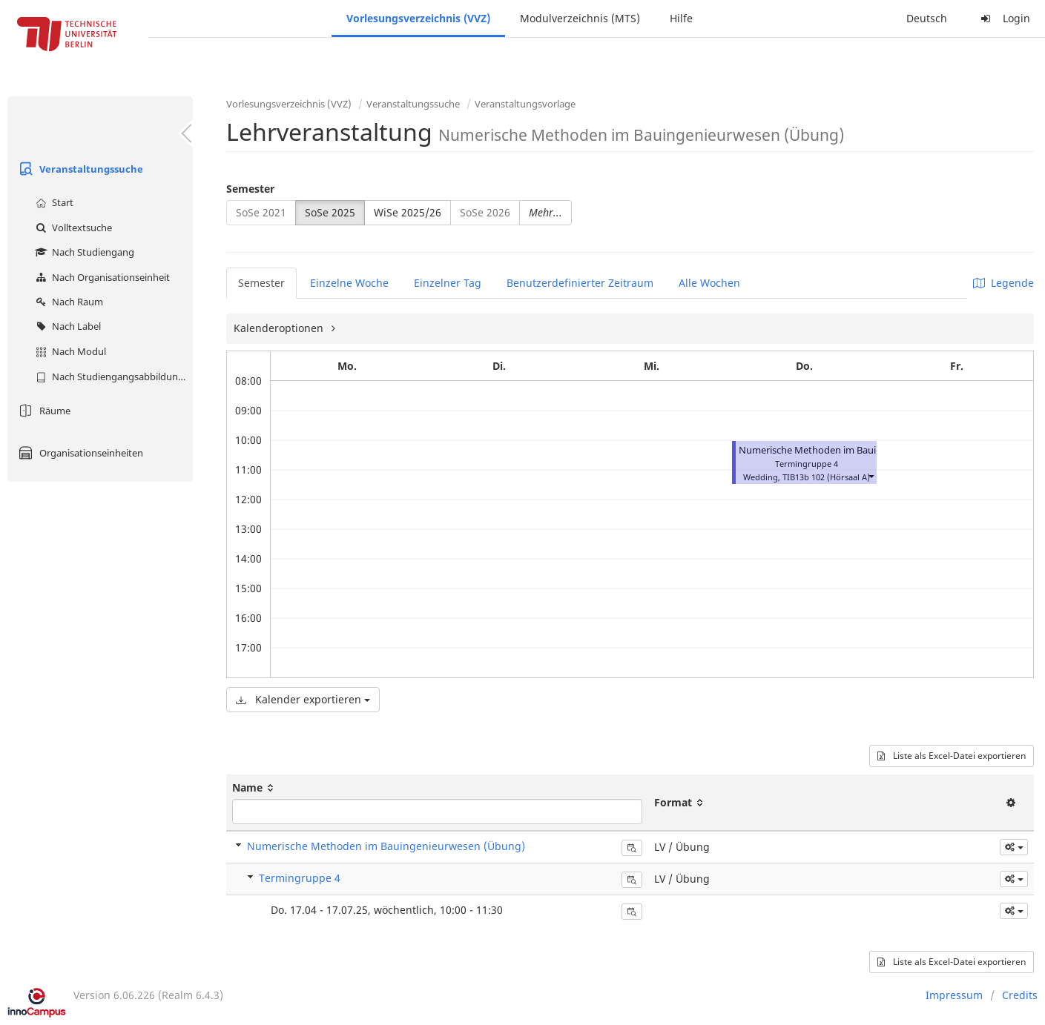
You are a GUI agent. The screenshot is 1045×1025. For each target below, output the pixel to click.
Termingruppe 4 (299, 878)
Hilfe (681, 18)
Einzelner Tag (447, 283)
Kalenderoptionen (280, 328)
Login (1003, 18)
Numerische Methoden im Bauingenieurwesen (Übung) (862, 450)
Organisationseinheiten (79, 453)
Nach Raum (67, 301)
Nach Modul (69, 351)
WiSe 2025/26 (407, 212)
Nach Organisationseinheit (101, 277)
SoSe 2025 (330, 212)
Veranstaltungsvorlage (525, 103)
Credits (1020, 995)
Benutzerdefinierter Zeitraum (580, 283)
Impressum (954, 995)
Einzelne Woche (349, 283)
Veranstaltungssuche (79, 169)
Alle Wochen (709, 283)
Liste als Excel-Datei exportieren (951, 755)
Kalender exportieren (303, 699)
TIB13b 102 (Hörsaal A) (826, 476)
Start (52, 202)
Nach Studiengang (83, 252)
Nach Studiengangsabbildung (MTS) (112, 376)
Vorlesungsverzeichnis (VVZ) (418, 18)
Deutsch (926, 18)
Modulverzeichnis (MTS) (580, 18)
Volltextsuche (72, 227)
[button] (870, 475)
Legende (1003, 283)
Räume (42, 410)
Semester (250, 189)
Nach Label (66, 326)
